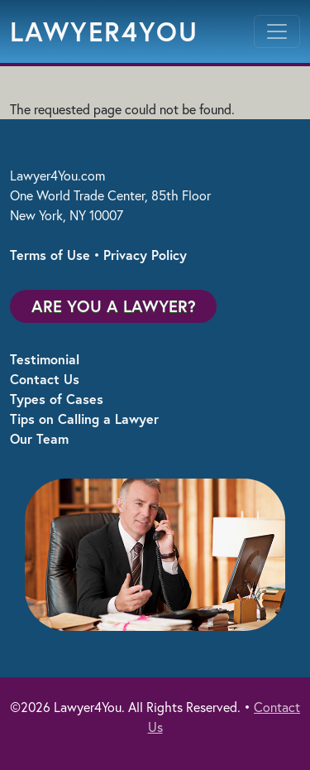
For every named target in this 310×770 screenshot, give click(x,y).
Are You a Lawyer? (113, 306)
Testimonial (44, 359)
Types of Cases (56, 398)
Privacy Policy (145, 254)
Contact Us (44, 378)
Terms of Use (50, 254)
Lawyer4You (104, 31)
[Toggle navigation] (277, 31)
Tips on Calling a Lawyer (84, 418)
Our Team (39, 438)
